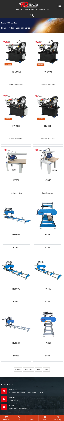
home (17, 369)
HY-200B (16, 126)
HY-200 (47, 126)
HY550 (48, 289)
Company (57, 419)
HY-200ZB (16, 72)
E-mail (32, 419)
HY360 (48, 343)
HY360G (16, 343)
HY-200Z (48, 72)
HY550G (16, 289)
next (39, 369)
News (45, 419)
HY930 (16, 180)
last (46, 369)
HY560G (16, 234)
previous (28, 369)
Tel (19, 419)
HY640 (48, 180)
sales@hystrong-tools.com (19, 408)
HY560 (48, 234)
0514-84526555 (15, 400)
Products (6, 419)
